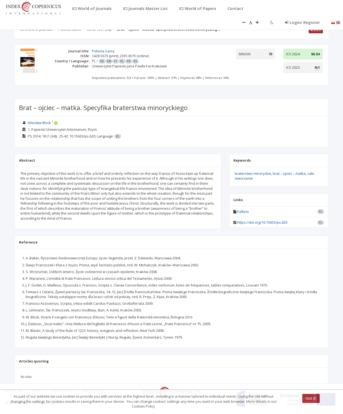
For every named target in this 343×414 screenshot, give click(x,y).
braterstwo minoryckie (253, 173)
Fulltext (243, 211)
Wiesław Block (39, 122)
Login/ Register (302, 22)
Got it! (311, 398)
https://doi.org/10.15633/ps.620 (262, 222)
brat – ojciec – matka (289, 173)
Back (315, 29)
